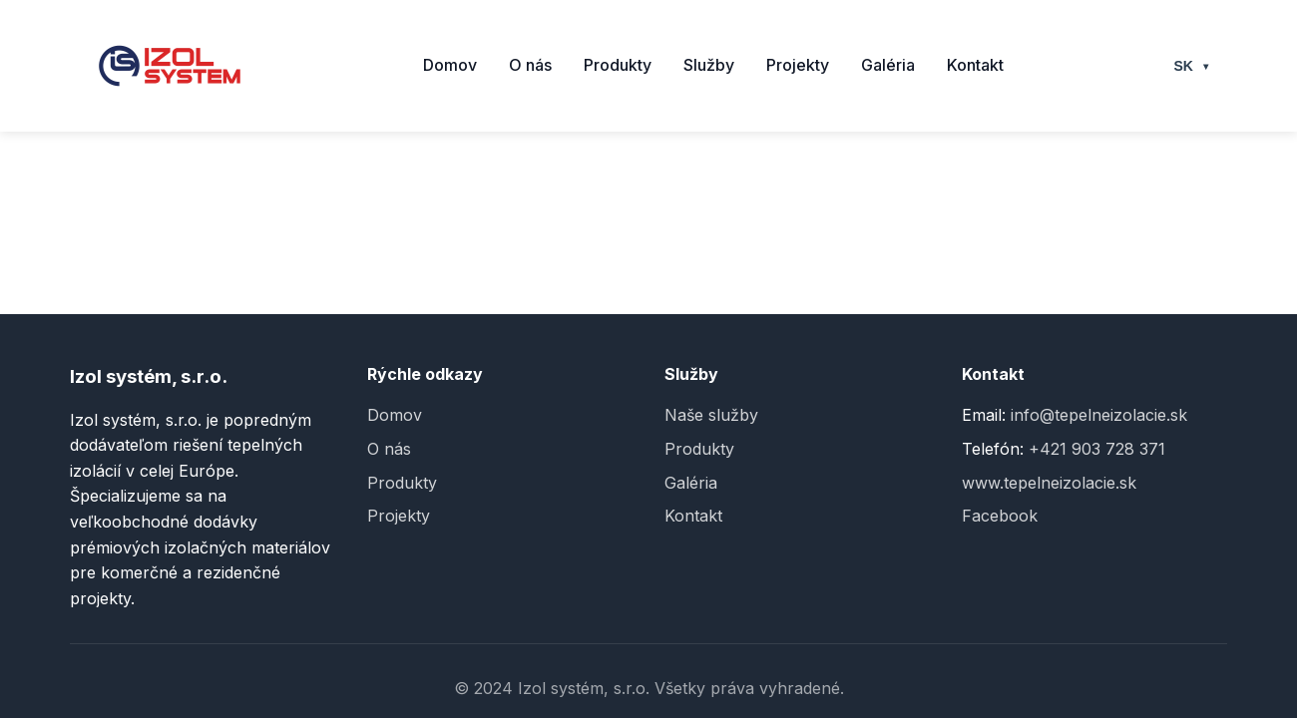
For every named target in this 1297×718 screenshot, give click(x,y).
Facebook (1000, 516)
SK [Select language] (1192, 66)
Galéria (888, 65)
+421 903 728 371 (1097, 449)
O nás (530, 65)
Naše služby (711, 415)
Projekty (797, 65)
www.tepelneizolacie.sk (1049, 483)
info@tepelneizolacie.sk (1099, 415)
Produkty (617, 65)
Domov (450, 65)
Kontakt (975, 65)
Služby (708, 65)
